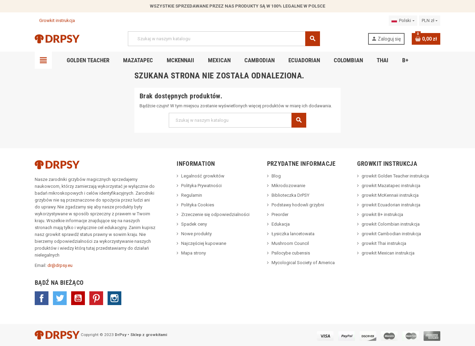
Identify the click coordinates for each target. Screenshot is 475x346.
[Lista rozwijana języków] (403, 20)
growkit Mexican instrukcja (388, 253)
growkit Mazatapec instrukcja (391, 185)
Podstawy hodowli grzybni (298, 204)
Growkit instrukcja (55, 20)
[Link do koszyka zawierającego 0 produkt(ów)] (426, 39)
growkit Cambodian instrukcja (391, 233)
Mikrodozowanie (288, 185)
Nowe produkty (196, 233)
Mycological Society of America (303, 262)
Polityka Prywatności (201, 185)
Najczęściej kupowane (203, 243)
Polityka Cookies (197, 204)
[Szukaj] (224, 38)
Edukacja (281, 224)
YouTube (78, 298)
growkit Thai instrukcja (384, 243)
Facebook (41, 298)
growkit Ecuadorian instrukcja (391, 204)
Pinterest (96, 298)
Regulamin (191, 195)
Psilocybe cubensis (291, 253)
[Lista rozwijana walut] (429, 20)
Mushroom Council (290, 243)
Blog (276, 176)
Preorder (280, 214)
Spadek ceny (194, 224)
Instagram (114, 298)
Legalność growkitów (202, 176)
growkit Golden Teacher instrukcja (395, 176)
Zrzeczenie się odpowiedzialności (215, 214)
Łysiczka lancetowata (293, 233)
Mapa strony (193, 253)
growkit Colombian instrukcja (391, 224)
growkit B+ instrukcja (382, 214)
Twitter (60, 298)
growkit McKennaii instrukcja (390, 195)
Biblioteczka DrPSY (290, 195)
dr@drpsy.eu (60, 265)
